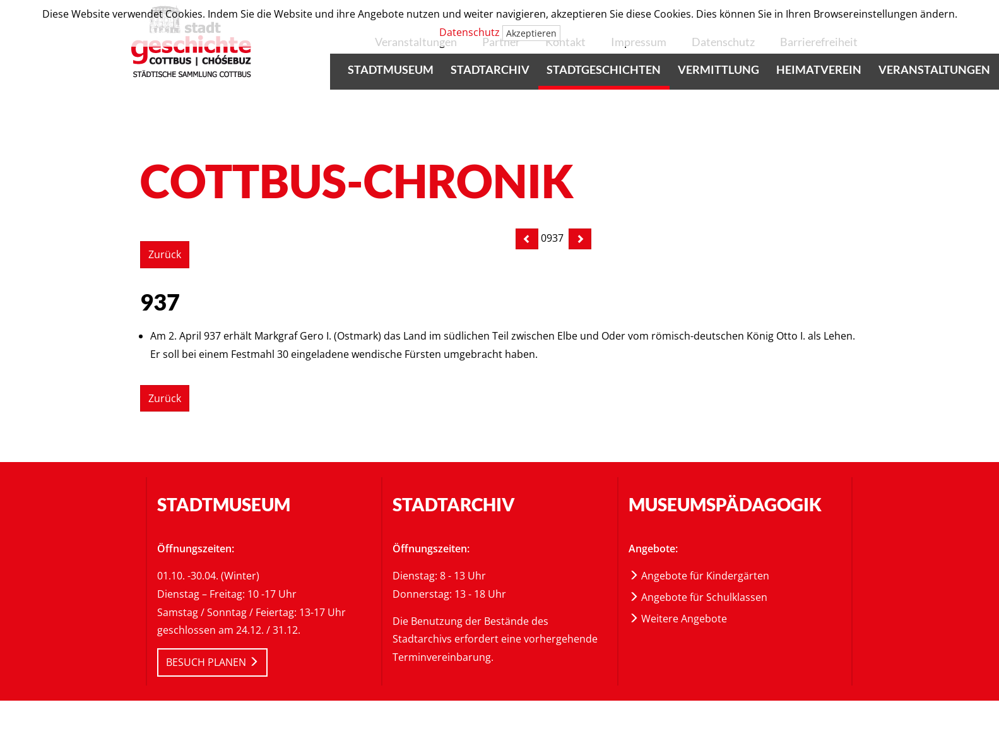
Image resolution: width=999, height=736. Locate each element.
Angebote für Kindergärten (699, 576)
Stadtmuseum (391, 69)
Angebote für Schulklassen (698, 597)
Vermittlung (718, 69)
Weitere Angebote (678, 619)
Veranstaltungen (934, 69)
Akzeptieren (531, 33)
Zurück (164, 254)
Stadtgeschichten (604, 69)
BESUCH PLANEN (212, 662)
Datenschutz (469, 32)
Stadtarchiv (490, 69)
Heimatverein (818, 69)
